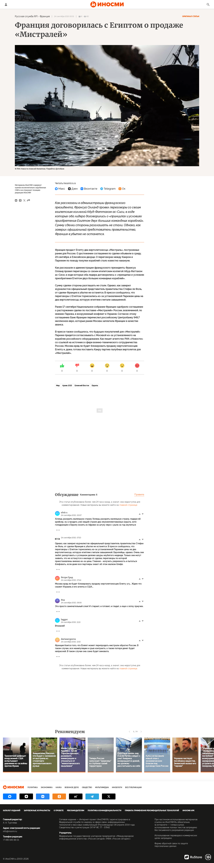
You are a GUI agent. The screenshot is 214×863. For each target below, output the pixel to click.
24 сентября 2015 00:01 (64, 16)
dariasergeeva (68, 639)
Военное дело (72, 787)
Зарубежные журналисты (37, 811)
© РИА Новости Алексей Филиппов (30, 169)
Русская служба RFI (26, 16)
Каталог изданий (11, 811)
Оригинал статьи (190, 16)
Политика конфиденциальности (104, 811)
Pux (63, 600)
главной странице (128, 505)
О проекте (58, 811)
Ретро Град (67, 577)
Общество (87, 787)
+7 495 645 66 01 (11, 840)
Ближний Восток (82, 386)
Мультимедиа (102, 787)
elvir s (64, 512)
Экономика (46, 787)
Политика (32, 787)
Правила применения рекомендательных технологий (152, 811)
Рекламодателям (75, 811)
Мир (58, 386)
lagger (64, 619)
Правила (139, 494)
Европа (95, 386)
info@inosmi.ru (10, 831)
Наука (59, 787)
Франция (45, 16)
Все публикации (133, 787)
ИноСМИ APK (188, 811)
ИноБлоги (117, 787)
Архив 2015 (67, 386)
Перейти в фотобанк (55, 169)
